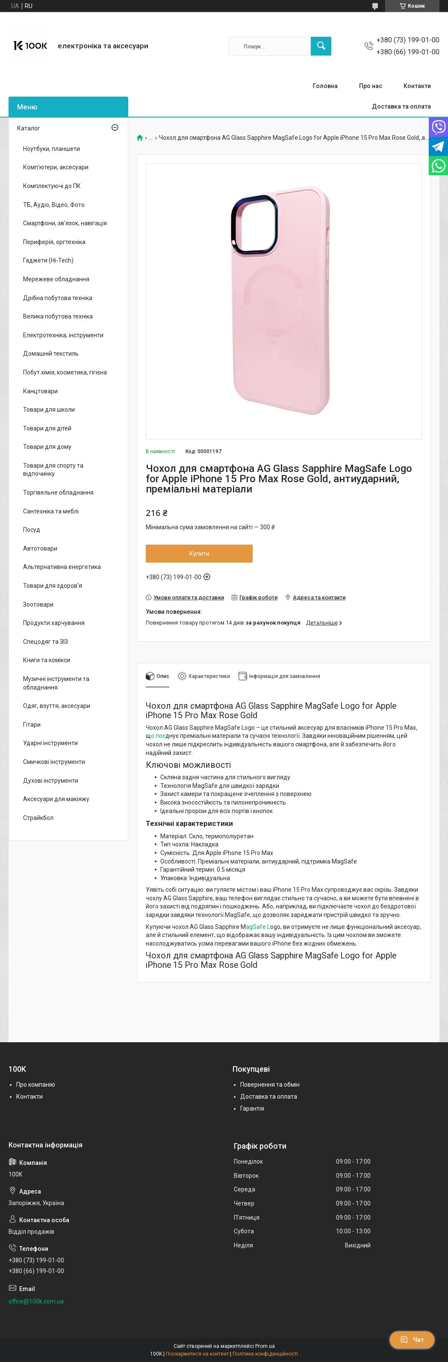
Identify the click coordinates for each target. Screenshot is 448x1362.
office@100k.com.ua (36, 1301)
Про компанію (35, 1084)
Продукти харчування (54, 622)
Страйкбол (38, 817)
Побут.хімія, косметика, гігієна (65, 372)
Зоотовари (38, 604)
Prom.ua (265, 1346)
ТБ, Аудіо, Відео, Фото (54, 204)
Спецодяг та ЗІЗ (45, 641)
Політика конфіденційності (265, 1354)
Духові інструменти (50, 780)
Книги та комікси (46, 660)
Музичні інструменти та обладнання (56, 683)
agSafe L (258, 926)
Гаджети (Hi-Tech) (48, 260)
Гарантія (252, 1108)
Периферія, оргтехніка (54, 242)
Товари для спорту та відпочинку (53, 470)
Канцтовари (40, 391)
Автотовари (40, 548)
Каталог (28, 128)
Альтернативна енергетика (62, 566)
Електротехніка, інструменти (63, 335)
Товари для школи (49, 409)
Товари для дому (47, 446)
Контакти (417, 86)
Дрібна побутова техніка (57, 298)
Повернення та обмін (270, 1084)
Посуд (31, 529)
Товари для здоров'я (52, 585)
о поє (158, 735)
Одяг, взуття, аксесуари (56, 705)
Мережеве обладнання (56, 279)
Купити (199, 553)
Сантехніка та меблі (51, 511)
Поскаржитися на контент (197, 1354)
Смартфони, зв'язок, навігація (65, 223)
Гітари (32, 724)
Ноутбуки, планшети (51, 148)
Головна (325, 86)
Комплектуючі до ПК (52, 186)
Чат (412, 1340)
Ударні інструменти (50, 743)
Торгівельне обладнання (58, 492)
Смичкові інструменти (54, 761)
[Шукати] (321, 46)
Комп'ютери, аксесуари (55, 167)
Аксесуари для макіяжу (56, 799)
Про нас (370, 86)
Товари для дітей (47, 428)
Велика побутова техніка (58, 316)
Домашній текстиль (51, 353)
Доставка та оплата (401, 106)
